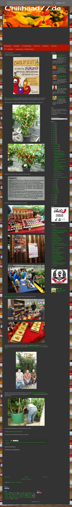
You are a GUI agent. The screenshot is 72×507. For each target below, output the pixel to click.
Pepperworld (7, 443)
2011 (54, 199)
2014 (54, 194)
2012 (54, 197)
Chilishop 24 (55, 261)
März (55, 188)
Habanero (36, 442)
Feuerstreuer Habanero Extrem (35, 346)
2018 (54, 137)
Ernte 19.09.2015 (57, 164)
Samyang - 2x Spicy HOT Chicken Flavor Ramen (61, 76)
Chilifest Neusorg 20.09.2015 (13, 431)
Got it (63, 3)
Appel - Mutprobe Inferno (59, 173)
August (55, 179)
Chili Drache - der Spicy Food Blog (59, 230)
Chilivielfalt (54, 233)
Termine (54, 46)
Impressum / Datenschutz (25, 49)
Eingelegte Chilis (8, 494)
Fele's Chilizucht (55, 241)
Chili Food (26, 492)
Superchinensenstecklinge (59, 151)
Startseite (7, 46)
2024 (54, 126)
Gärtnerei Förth (9, 98)
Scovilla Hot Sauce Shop (57, 256)
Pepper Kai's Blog (56, 249)
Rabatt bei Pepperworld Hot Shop (60, 177)
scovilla (14, 498)
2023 (54, 128)
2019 (54, 135)
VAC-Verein (31, 394)
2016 (54, 141)
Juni (55, 183)
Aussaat (14, 492)
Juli (54, 181)
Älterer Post (45, 477)
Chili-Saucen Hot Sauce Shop (58, 258)
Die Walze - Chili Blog (56, 240)
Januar (55, 192)
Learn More (58, 3)
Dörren (32, 492)
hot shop (40, 442)
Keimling (30, 494)
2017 (54, 139)
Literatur (46, 46)
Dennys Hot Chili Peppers (57, 238)
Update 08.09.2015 (57, 175)
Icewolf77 (60, 288)
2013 (54, 196)
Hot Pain (54, 226)
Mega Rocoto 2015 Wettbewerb (39, 392)
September (56, 150)
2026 (54, 123)
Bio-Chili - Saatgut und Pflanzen (59, 227)
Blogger (38, 501)
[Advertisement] (36, 36)
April (55, 186)
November (56, 146)
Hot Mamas (54, 265)
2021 (54, 132)
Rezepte (16, 46)
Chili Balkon (54, 229)
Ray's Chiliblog (55, 250)
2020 (54, 134)
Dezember (56, 144)
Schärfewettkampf (23, 497)
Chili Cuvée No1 (43, 345)
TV (5, 498)
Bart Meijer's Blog (56, 237)
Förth (29, 442)
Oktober (55, 148)
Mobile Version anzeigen (26, 479)
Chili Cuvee (14, 442)
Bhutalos (7, 348)
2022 (54, 130)
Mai (55, 184)
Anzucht (7, 492)
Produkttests (26, 46)
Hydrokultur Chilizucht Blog (57, 243)
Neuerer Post (7, 477)
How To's (37, 46)
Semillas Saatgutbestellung (58, 232)
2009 (54, 203)
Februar (55, 190)
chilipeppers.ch (55, 235)
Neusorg (43, 442)
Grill (15, 494)
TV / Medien (8, 49)
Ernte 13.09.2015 (57, 171)
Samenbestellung (8, 497)
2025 (54, 125)
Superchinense (30, 497)
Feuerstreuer (25, 442)
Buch (20, 492)
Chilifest (17, 442)
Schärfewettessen (15, 497)
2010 (54, 201)
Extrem (21, 442)
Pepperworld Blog (56, 255)
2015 (54, 143)
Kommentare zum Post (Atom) (16, 482)
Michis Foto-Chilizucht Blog (58, 247)
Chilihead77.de (33, 8)
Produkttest (26, 496)
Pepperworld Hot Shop (11, 296)
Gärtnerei (32, 442)
